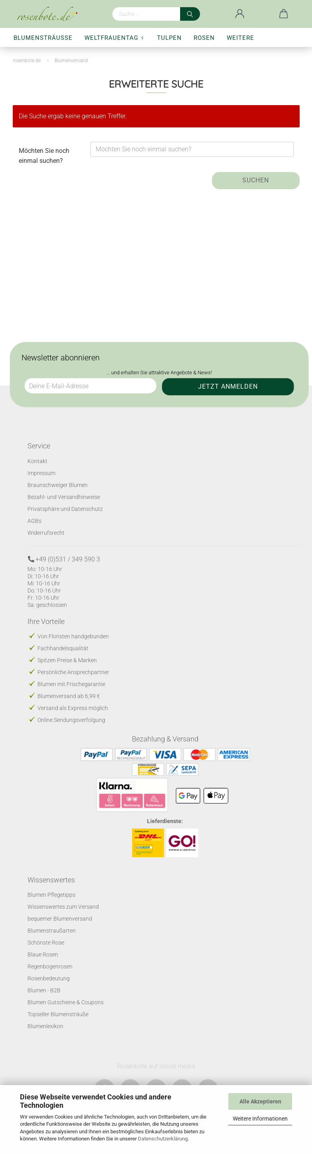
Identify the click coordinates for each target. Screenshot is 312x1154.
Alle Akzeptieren (260, 1101)
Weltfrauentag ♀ (114, 37)
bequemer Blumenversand (59, 918)
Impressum (41, 472)
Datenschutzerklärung (163, 1139)
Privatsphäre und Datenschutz (65, 508)
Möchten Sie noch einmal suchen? (44, 156)
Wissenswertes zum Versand (63, 907)
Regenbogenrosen (50, 966)
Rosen (204, 37)
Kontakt (37, 461)
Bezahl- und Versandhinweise (63, 496)
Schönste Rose (45, 942)
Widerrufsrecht (46, 532)
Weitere (240, 37)
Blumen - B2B (44, 990)
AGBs (34, 520)
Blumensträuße (43, 37)
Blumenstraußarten (51, 930)
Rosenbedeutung (48, 978)
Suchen (255, 180)
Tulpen (169, 37)
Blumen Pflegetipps (51, 895)
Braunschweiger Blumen (57, 484)
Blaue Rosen (42, 954)
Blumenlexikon (45, 1026)
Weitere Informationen (260, 1118)
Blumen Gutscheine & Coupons (65, 1002)
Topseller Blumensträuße (57, 1014)
